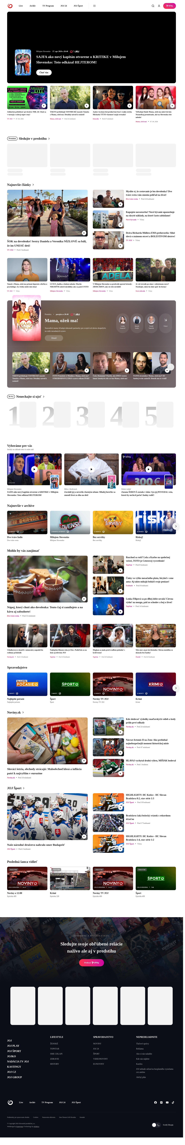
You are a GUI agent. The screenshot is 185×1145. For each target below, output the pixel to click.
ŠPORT (96, 1054)
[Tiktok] (173, 1110)
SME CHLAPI (56, 1054)
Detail (53, 338)
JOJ (10, 1041)
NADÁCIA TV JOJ (20, 1065)
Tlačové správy (142, 1044)
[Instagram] (161, 1110)
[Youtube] (167, 1110)
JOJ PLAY (14, 1047)
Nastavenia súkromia (48, 1125)
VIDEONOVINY (100, 1059)
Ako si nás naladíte (144, 1054)
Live (21, 6)
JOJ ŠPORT (15, 1053)
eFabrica (36, 1134)
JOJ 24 (63, 6)
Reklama (140, 1049)
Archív (33, 6)
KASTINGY (15, 1072)
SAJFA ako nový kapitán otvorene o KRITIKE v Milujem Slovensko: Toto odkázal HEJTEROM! (81, 59)
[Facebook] (155, 1110)
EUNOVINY (98, 1064)
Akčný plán (141, 1077)
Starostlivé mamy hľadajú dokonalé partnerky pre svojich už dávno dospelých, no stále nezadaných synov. (75, 329)
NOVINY (97, 1044)
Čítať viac (43, 72)
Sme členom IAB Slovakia (67, 1125)
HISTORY (54, 1064)
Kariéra (139, 1064)
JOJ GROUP (16, 1084)
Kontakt (82, 1125)
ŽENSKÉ (54, 1044)
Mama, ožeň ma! (61, 320)
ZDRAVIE (54, 1059)
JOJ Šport (78, 6)
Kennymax (19, 1134)
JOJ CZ (12, 1078)
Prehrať (91, 962)
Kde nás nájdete (142, 1059)
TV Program (48, 6)
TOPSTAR (54, 1049)
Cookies (35, 1125)
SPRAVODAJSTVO (103, 1037)
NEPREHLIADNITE (146, 1037)
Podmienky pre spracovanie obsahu (18, 1125)
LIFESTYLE (56, 1037)
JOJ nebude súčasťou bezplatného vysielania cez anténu (154, 1070)
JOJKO (12, 1059)
